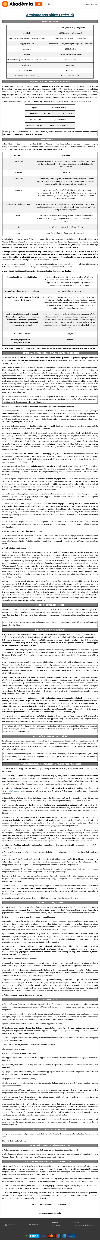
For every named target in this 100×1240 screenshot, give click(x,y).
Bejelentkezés (90, 4)
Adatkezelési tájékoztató (85, 1225)
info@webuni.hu (15, 791)
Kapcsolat (56, 1225)
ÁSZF (77, 1227)
